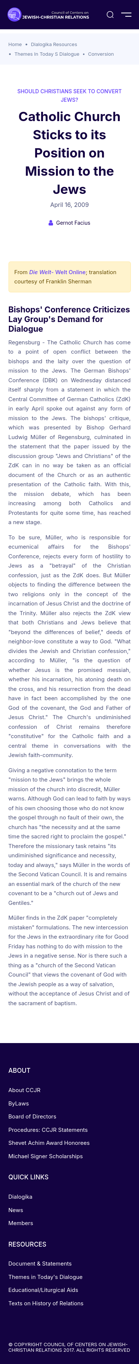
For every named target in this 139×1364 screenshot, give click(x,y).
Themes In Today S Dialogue (46, 54)
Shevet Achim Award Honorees (49, 1142)
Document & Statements (40, 1263)
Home (15, 44)
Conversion (101, 54)
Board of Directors (32, 1116)
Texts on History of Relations (46, 1303)
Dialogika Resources (54, 44)
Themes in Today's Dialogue (46, 1276)
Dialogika (21, 1196)
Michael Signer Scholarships (46, 1156)
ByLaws (19, 1103)
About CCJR (25, 1090)
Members (21, 1223)
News (16, 1210)
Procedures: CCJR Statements (48, 1129)
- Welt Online (57, 272)
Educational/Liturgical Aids (43, 1289)
